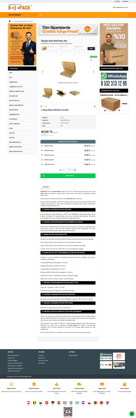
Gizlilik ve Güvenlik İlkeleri (15, 363)
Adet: (60, 170)
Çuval (11, 128)
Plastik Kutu (13, 119)
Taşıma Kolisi (13, 82)
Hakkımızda (11, 358)
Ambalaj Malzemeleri (16, 105)
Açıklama (46, 187)
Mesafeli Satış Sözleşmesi (15, 368)
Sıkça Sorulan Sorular (14, 371)
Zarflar (11, 137)
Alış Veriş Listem (43, 360)
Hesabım (125, 1)
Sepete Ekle (58, 175)
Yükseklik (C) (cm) (78, 46)
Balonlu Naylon (14, 100)
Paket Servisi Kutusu (15, 151)
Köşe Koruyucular (15, 142)
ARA (91, 48)
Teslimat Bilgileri (12, 360)
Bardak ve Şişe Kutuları (16, 91)
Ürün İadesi (41, 363)
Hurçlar (12, 133)
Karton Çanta (13, 110)
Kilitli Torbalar (14, 124)
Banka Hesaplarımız (13, 355)
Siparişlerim (41, 358)
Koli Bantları (13, 96)
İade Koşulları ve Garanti (15, 366)
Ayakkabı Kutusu (14, 114)
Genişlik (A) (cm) (63, 46)
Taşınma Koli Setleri (15, 87)
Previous (42, 72)
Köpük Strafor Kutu (15, 147)
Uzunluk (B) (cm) (49, 46)
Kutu (10, 73)
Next (93, 72)
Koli (10, 77)
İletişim (117, 1)
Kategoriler (16, 15)
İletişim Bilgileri (73, 355)
